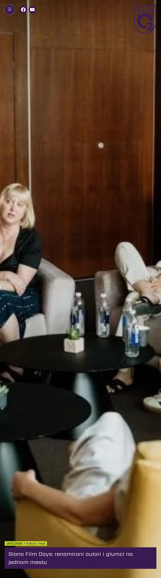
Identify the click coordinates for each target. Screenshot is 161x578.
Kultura (31, 543)
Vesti (42, 543)
